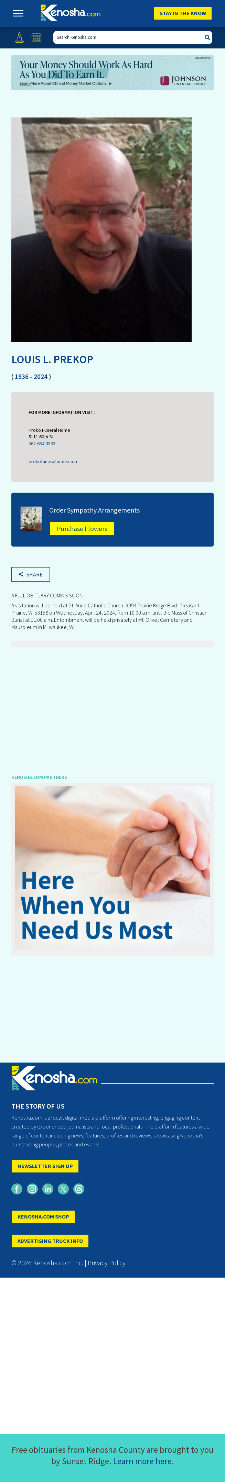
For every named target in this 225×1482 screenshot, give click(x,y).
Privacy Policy (107, 1262)
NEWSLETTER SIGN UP (45, 1166)
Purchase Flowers (82, 528)
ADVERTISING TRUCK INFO (50, 1240)
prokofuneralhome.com (53, 461)
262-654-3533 (42, 443)
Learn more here (142, 1461)
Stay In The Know (183, 13)
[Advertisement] (112, 706)
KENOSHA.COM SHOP (43, 1216)
